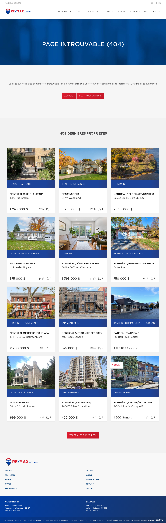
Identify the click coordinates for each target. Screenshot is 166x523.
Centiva (159, 520)
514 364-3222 (95, 511)
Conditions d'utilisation (123, 520)
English (89, 488)
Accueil (68, 96)
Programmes (11, 488)
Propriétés (64, 12)
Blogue (121, 12)
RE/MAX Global (139, 12)
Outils (8, 484)
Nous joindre (14, 3)
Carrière (108, 12)
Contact (157, 12)
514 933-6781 (14, 511)
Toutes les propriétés (83, 435)
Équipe (79, 12)
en (159, 3)
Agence (91, 12)
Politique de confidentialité (100, 520)
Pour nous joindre (90, 96)
